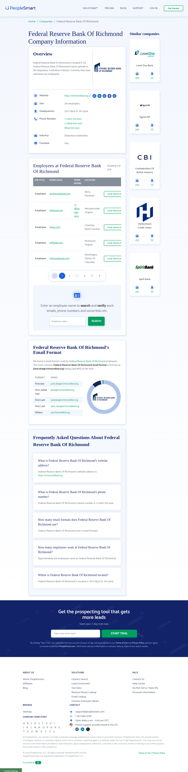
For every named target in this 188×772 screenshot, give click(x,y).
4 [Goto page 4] (84, 276)
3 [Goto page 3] (77, 276)
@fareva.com (56, 210)
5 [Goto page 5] (92, 276)
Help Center (138, 684)
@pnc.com (55, 227)
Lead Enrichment (80, 684)
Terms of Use (122, 643)
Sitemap (27, 712)
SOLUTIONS (90, 8)
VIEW (114, 194)
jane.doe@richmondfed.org (65, 384)
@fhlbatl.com (56, 243)
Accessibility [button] (32, 763)
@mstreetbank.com (60, 258)
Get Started (173, 8)
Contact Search (79, 679)
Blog (25, 688)
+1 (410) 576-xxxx (72, 119)
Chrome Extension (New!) (85, 701)
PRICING (109, 8)
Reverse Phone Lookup (83, 692)
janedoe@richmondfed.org (64, 400)
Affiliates (27, 684)
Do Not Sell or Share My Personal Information (145, 690)
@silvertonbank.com (60, 194)
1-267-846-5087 (81, 716)
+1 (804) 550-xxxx (77, 210)
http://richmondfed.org (76, 96)
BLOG (123, 8)
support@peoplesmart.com (87, 712)
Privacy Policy (138, 643)
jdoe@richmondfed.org (62, 390)
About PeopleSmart (33, 679)
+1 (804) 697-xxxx (73, 123)
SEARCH (96, 321)
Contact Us (138, 679)
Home (32, 21)
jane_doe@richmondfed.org (65, 406)
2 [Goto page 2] (69, 276)
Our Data (76, 688)
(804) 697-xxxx (71, 128)
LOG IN (154, 8)
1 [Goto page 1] (62, 276)
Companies (46, 21)
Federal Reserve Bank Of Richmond (87, 361)
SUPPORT (138, 8)
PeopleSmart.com (67, 646)
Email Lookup (78, 697)
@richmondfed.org (60, 412)
